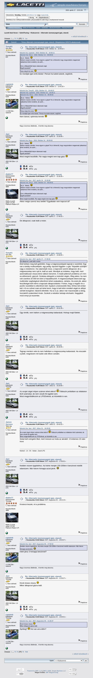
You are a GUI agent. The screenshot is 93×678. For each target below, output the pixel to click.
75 (15, 38)
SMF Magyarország (52, 672)
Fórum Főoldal (14, 27)
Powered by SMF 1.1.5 (34, 671)
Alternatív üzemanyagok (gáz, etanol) (54, 33)
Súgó (38, 27)
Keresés (45, 27)
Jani (7, 134)
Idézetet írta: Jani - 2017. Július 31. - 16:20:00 (35, 428)
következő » (83, 36)
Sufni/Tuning (24, 33)
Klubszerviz (35, 33)
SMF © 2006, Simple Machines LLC (54, 671)
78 (23, 38)
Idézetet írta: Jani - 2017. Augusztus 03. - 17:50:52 (36, 544)
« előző (74, 36)
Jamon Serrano (9, 423)
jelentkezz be (32, 15)
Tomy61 (9, 46)
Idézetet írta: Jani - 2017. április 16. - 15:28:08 (35, 180)
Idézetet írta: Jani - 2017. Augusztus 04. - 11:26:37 (36, 621)
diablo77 (9, 174)
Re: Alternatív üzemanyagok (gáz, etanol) (43, 47)
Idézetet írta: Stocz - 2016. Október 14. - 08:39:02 (36, 55)
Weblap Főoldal (29, 27)
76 (17, 38)
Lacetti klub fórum (11, 33)
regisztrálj (44, 15)
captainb (9, 84)
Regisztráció (67, 27)
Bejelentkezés (55, 27)
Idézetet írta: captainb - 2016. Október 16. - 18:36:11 (37, 53)
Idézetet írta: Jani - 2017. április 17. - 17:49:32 (35, 259)
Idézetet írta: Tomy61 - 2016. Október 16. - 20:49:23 (37, 90)
